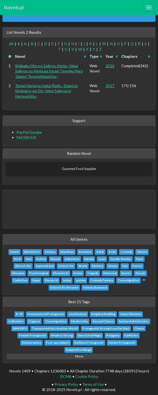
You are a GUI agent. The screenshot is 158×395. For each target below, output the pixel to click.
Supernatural (45, 266)
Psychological (38, 273)
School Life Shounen (64, 287)
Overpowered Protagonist (45, 314)
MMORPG (20, 328)
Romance (85, 252)
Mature (142, 252)
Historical (110, 273)
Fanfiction (20, 280)
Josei (101, 259)
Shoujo (140, 273)
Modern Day (79, 321)
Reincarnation (31, 342)
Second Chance (103, 321)
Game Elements (130, 314)
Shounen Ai (61, 273)
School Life (66, 266)
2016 (109, 66)
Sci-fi (17, 259)
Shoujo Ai (51, 280)
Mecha (89, 259)
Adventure (72, 259)
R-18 (19, 314)
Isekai (67, 280)
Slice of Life (23, 266)
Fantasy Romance (95, 287)
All (11, 43)
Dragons (34, 321)
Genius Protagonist (121, 342)
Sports (126, 273)
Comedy (126, 252)
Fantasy (50, 252)
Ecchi (112, 252)
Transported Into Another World (55, 328)
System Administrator (134, 321)
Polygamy (113, 335)
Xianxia (55, 259)
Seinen (112, 266)
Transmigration (128, 280)
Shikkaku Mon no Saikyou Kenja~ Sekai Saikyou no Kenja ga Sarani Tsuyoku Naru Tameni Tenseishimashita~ (49, 71)
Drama (77, 273)
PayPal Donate (29, 132)
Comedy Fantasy (101, 280)
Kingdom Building (103, 314)
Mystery (97, 266)
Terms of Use (93, 384)
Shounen (18, 273)
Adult (100, 252)
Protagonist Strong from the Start (105, 328)
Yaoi (29, 259)
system (81, 280)
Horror (137, 266)
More (79, 356)
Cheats (139, 328)
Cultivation (16, 321)
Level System (78, 314)
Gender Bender (120, 259)
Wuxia (82, 266)
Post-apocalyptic (57, 342)
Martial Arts (32, 252)
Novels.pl (14, 7)
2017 (109, 85)
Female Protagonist (32, 335)
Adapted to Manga (78, 350)
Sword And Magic (89, 335)
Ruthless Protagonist (89, 342)
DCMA (65, 376)
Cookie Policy (86, 376)
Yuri (124, 266)
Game (36, 280)
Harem (14, 252)
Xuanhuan (67, 252)
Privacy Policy (66, 384)
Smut (139, 259)
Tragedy (92, 273)
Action (41, 259)
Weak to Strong (62, 335)
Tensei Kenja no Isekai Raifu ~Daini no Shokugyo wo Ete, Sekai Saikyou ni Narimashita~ (46, 91)
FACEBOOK (26, 137)
